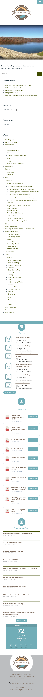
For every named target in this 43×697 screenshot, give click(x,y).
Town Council (11, 215)
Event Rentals (11, 241)
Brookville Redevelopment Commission (20, 186)
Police (9, 152)
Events (7, 169)
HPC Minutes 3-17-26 (18, 439)
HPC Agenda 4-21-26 (17, 448)
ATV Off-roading (13, 263)
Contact (9, 304)
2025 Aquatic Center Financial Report (16, 595)
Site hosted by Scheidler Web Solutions (21, 683)
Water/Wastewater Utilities (15, 163)
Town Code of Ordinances (15, 213)
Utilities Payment (12, 249)
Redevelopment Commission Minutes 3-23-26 (18, 417)
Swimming (11, 294)
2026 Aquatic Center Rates (13, 88)
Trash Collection (12, 246)
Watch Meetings (10, 307)
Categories (10, 172)
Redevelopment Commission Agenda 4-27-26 (18, 429)
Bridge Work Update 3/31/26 (14, 90)
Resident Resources (11, 231)
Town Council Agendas (15, 218)
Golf (8, 148)
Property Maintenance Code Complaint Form (19, 229)
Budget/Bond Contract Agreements (18, 206)
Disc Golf (11, 272)
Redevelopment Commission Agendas (21, 189)
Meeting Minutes (12, 210)
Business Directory (11, 142)
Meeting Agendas (11, 226)
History (7, 224)
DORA (9, 239)
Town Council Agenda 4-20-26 (18, 468)
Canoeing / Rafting (14, 270)
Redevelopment (10, 312)
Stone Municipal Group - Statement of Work (18, 488)
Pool (8, 159)
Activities (9, 257)
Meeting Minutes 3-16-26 (18, 478)
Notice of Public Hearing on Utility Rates (18, 85)
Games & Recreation (14, 277)
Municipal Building (13, 150)
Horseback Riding (13, 287)
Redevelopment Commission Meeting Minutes (24, 192)
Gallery (7, 178)
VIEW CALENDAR (10, 392)
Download (33, 416)
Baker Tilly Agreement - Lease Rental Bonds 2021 (18, 499)
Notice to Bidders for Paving (13, 604)
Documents (9, 167)
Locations (10, 174)
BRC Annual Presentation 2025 (13, 577)
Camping (11, 268)
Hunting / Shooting (14, 289)
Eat (8, 299)
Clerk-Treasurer (12, 208)
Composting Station (13, 237)
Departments (9, 145)
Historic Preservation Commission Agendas (23, 198)
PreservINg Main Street (14, 244)
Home (7, 310)
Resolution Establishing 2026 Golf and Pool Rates (21, 95)
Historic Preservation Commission (19, 195)
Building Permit (10, 140)
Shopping (11, 292)
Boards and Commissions (15, 183)
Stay (8, 302)
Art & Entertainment (14, 260)
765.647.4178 (17, 676)
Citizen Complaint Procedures (17, 156)
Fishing (10, 275)
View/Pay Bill (21, 620)
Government (9, 180)
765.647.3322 (26, 674)
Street (9, 161)
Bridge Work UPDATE (12, 93)
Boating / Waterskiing (15, 265)
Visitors (7, 254)
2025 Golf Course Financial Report (14, 586)
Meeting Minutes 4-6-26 (18, 458)
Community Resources (14, 234)
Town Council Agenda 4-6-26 (18, 510)
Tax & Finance (9, 252)
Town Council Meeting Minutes (18, 221)
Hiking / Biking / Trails (15, 282)
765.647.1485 (30, 676)
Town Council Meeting (23, 337)
